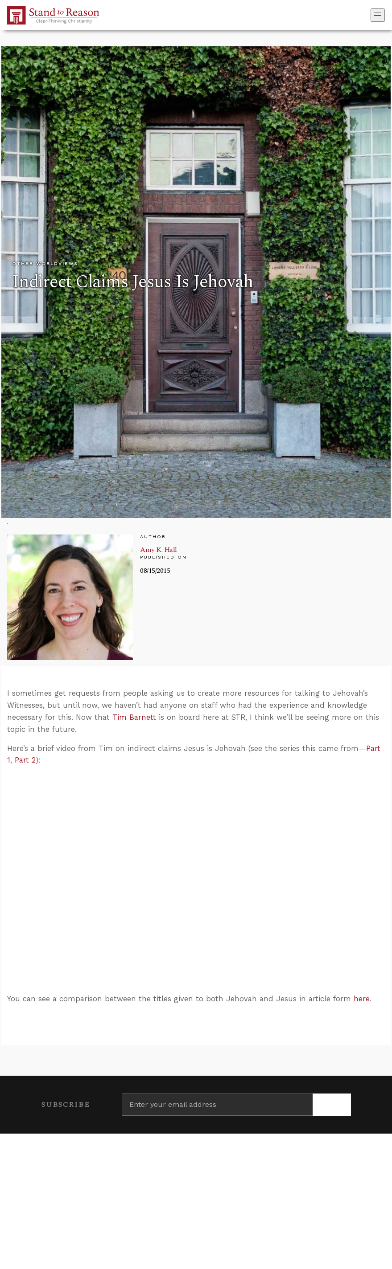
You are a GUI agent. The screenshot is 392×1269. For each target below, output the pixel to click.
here (362, 998)
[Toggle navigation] (378, 15)
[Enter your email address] (217, 1105)
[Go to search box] (368, 15)
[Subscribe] (332, 1105)
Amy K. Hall (158, 549)
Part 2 (25, 759)
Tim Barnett (134, 717)
